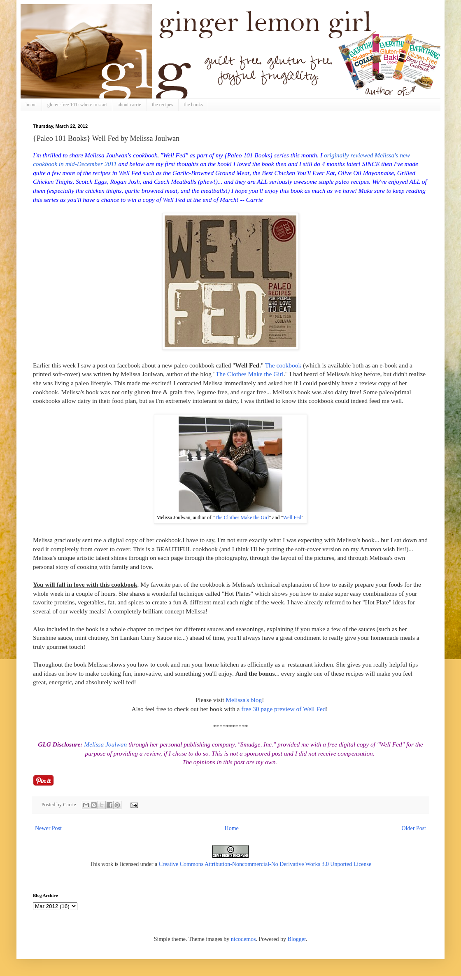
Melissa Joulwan (105, 744)
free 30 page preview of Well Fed (283, 708)
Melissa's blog (244, 699)
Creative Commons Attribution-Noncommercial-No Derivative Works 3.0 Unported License (265, 864)
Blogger (296, 939)
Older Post (414, 828)
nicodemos (243, 939)
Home (232, 828)
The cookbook (283, 365)
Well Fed (292, 517)
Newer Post (48, 828)
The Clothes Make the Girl (250, 373)
